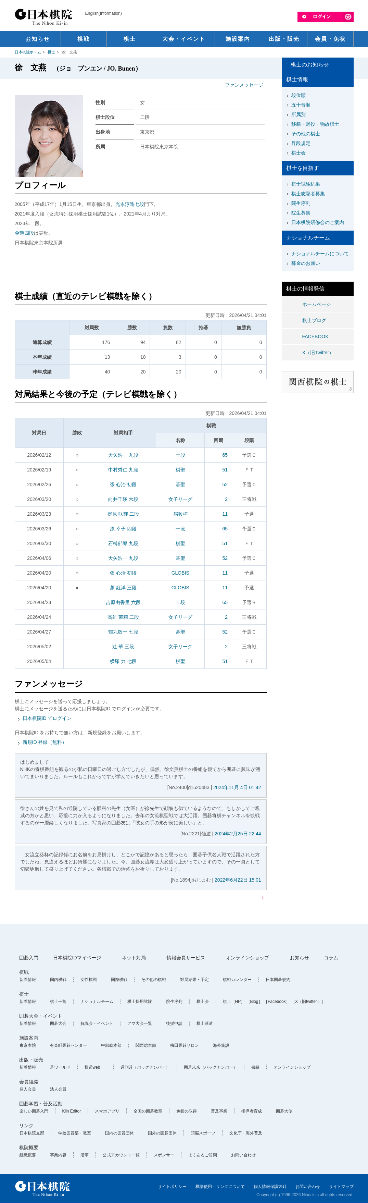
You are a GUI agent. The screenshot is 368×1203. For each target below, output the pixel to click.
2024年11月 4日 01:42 (237, 787)
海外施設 (221, 1045)
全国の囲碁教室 (148, 1111)
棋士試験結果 (305, 184)
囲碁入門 (28, 957)
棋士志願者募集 (308, 193)
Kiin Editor (71, 1111)
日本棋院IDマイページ (77, 957)
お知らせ (299, 957)
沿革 (84, 1155)
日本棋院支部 (32, 1133)
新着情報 (28, 979)
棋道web (92, 1067)
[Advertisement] (140, 269)
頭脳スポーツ (203, 1133)
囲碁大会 (58, 1023)
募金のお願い (305, 263)
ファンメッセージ (244, 85)
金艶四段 (24, 233)
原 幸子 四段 (123, 528)
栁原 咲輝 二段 (123, 514)
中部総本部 (111, 1045)
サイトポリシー (172, 1186)
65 (225, 455)
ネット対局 (134, 957)
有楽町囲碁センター (68, 1045)
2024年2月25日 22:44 (238, 833)
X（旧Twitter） (318, 352)
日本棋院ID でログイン (47, 718)
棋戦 (24, 972)
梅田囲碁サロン (184, 1045)
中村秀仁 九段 (123, 469)
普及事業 (219, 1111)
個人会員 (28, 1089)
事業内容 (58, 1155)
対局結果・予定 (194, 979)
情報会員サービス (186, 957)
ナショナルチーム (96, 1001)
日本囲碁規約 (278, 979)
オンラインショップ (247, 957)
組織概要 (28, 1155)
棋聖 (180, 469)
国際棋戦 (119, 979)
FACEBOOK (315, 336)
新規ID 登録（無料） (45, 742)
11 (225, 514)
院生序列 (300, 203)
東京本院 (28, 1045)
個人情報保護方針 (270, 1186)
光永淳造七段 (129, 204)
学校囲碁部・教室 (74, 1133)
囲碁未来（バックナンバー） (210, 1067)
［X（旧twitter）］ (308, 1001)
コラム (331, 957)
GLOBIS (180, 573)
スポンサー (164, 1155)
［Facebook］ (277, 1001)
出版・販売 (31, 1060)
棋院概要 (28, 1147)
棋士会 (298, 153)
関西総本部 (146, 1045)
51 (225, 469)
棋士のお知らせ (310, 64)
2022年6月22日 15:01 (238, 880)
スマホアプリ (107, 1111)
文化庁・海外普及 (245, 1133)
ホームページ (316, 304)
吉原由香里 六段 (123, 602)
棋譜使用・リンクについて (220, 1186)
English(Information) (103, 13)
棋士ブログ (314, 320)
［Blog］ (254, 1001)
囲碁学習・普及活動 (40, 1103)
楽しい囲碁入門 (34, 1111)
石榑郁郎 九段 (123, 543)
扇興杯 (180, 514)
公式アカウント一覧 (121, 1155)
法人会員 (58, 1089)
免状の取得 (186, 1111)
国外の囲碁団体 (162, 1133)
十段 (180, 455)
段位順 (298, 95)
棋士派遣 (204, 1023)
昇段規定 (300, 143)
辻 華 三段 (123, 646)
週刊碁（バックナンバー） (145, 1067)
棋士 (51, 52)
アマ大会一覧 (139, 1023)
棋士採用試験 (139, 1001)
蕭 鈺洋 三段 (123, 587)
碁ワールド (60, 1067)
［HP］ (238, 1001)
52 (225, 484)
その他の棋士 (305, 133)
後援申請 (174, 1023)
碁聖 (180, 484)
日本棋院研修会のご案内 (317, 222)
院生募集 (300, 213)
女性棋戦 (88, 979)
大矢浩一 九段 (123, 455)
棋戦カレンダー (237, 979)
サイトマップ (341, 1186)
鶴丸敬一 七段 (123, 632)
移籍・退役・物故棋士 (315, 124)
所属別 (298, 114)
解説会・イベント (96, 1023)
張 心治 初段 (123, 484)
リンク (26, 1125)
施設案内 (28, 1038)
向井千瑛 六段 (123, 499)
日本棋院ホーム (28, 52)
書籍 (255, 1067)
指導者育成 (251, 1111)
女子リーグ (180, 499)
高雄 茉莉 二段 (123, 617)
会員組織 (28, 1081)
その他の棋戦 (153, 979)
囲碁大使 (284, 1111)
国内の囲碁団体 (119, 1133)
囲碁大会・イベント (40, 1016)
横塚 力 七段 (123, 661)
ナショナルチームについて (320, 253)
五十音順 (300, 105)
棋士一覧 (58, 1001)
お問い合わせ (243, 1155)
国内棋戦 (58, 979)
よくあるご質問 (202, 1155)
